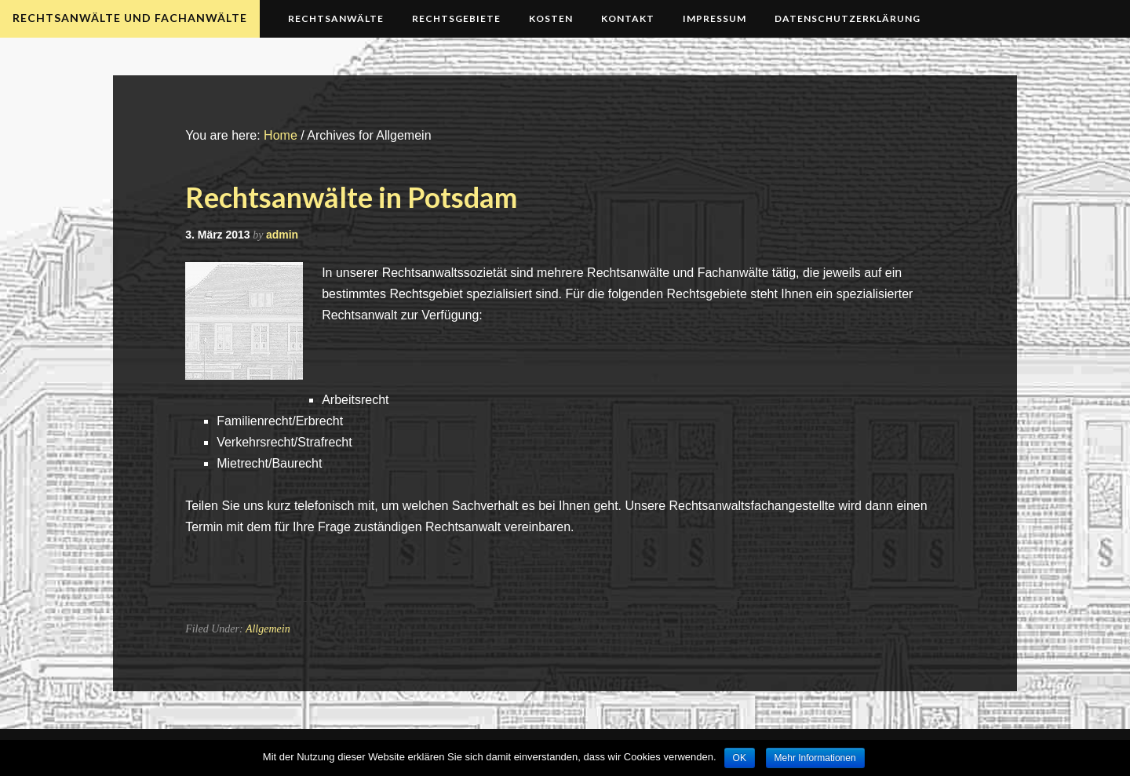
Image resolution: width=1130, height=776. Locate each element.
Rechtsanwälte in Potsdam (351, 197)
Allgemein (268, 629)
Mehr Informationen (815, 757)
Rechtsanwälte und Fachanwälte (130, 17)
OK (739, 757)
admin (282, 234)
